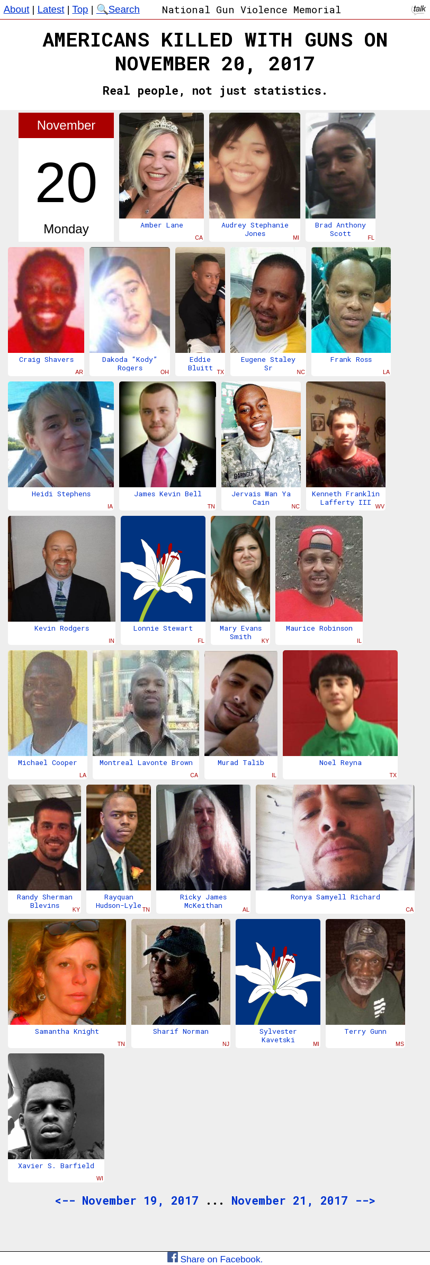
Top (80, 9)
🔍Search (118, 9)
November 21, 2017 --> (303, 1200)
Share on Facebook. (215, 1259)
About (17, 9)
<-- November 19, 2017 (127, 1200)
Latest (51, 9)
